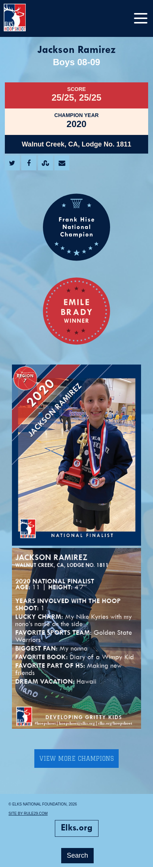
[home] (22, 18)
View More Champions (76, 758)
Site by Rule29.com (28, 813)
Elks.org (77, 828)
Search (77, 855)
